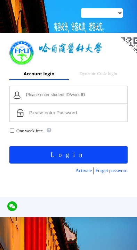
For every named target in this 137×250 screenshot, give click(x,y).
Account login (39, 73)
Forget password (111, 170)
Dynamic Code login (98, 73)
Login (69, 154)
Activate (83, 170)
